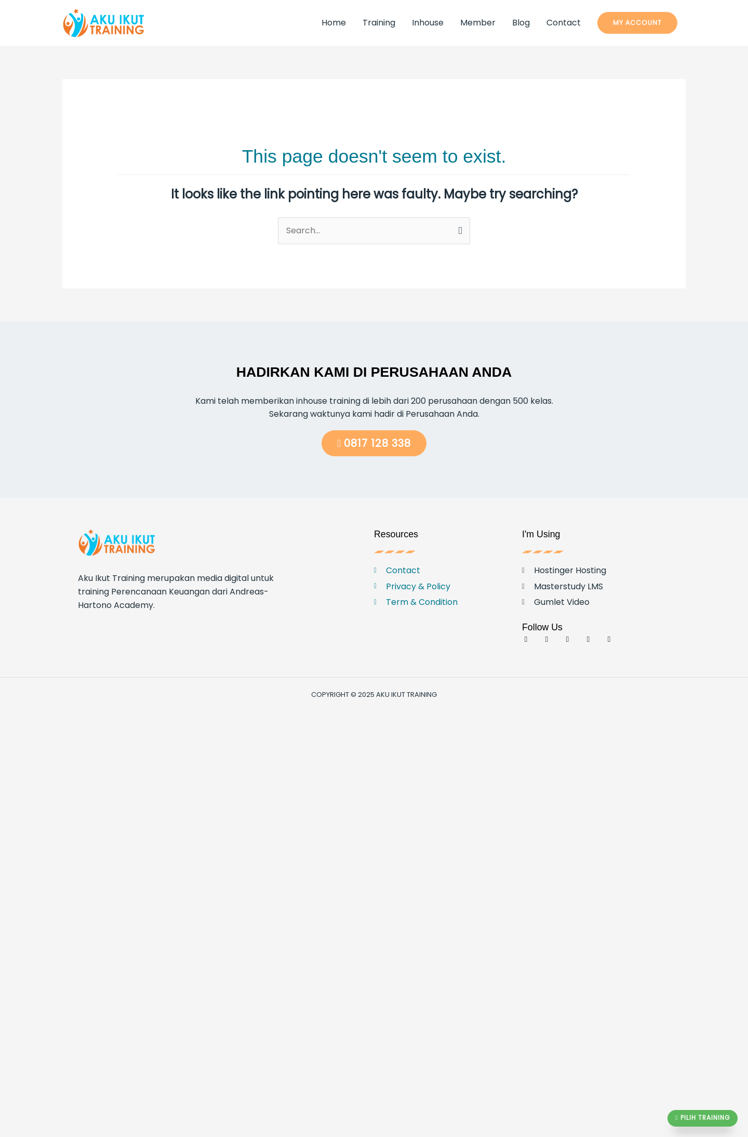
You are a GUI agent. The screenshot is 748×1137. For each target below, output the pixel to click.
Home (334, 23)
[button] (637, 23)
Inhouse (428, 23)
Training (379, 23)
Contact (563, 23)
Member (478, 23)
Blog (521, 23)
